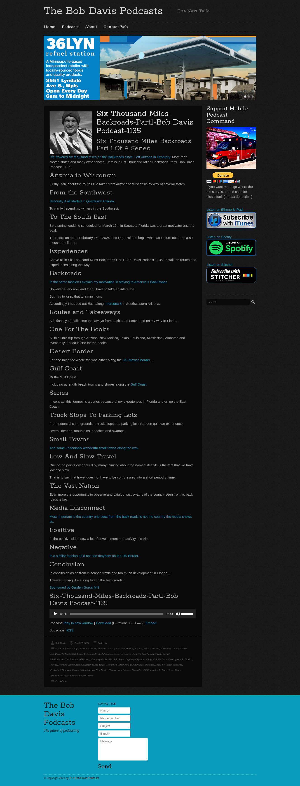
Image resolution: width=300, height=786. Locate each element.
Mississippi (55, 670)
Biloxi (116, 653)
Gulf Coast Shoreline (143, 664)
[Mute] (178, 614)
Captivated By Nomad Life (139, 659)
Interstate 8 (113, 303)
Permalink (60, 681)
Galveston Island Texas (92, 664)
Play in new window (78, 623)
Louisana (177, 664)
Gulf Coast (139, 384)
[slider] (116, 614)
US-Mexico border (136, 360)
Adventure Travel (87, 648)
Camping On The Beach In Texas (107, 659)
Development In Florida (180, 659)
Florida (53, 664)
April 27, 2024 (82, 643)
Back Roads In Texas (59, 653)
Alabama (102, 648)
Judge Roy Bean (163, 664)
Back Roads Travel (80, 653)
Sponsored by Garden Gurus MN (74, 587)
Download (103, 623)
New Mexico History (106, 670)
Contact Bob (115, 26)
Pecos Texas (175, 670)
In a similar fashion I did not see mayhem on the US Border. (94, 556)
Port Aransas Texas (59, 675)
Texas (90, 675)
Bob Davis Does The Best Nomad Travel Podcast (145, 653)
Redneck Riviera (78, 675)
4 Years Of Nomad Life (66, 648)
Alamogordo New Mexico (120, 648)
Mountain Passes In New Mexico (78, 670)
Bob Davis (60, 643)
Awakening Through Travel (174, 648)
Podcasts (70, 26)
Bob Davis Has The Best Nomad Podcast (69, 659)
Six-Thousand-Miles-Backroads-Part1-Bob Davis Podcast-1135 (144, 122)
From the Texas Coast (69, 664)
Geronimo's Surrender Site (118, 664)
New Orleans (124, 670)
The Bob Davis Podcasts (103, 11)
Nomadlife (137, 670)
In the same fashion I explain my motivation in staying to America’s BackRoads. (108, 282)
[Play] (55, 614)
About (91, 26)
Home (49, 26)
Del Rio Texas (160, 659)
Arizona (138, 648)
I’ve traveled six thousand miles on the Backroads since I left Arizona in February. (110, 157)
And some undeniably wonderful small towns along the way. (94, 448)
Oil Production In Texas (155, 670)
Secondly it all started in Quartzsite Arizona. (82, 201)
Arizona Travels (151, 648)
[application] (122, 613)
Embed (150, 623)
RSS (69, 630)
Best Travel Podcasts (101, 653)
